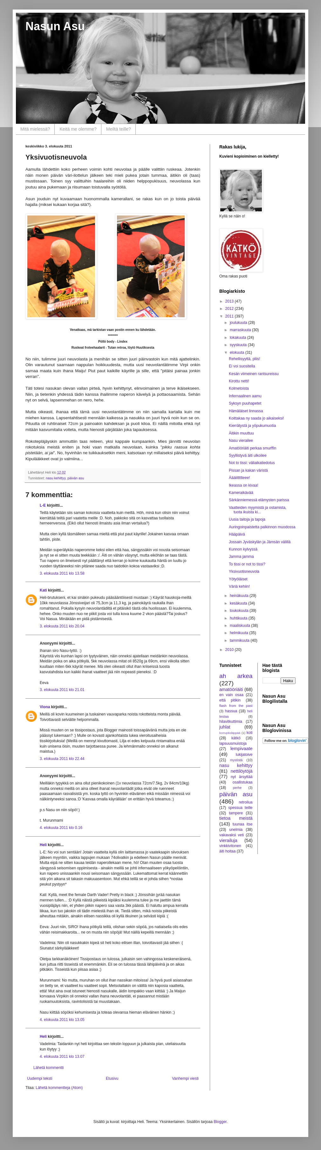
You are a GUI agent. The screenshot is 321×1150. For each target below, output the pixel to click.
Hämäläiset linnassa (246, 411)
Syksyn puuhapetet (245, 403)
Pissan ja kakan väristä (248, 470)
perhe (237, 788)
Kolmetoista (239, 388)
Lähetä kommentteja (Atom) (59, 1087)
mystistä (236, 760)
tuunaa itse (243, 824)
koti (250, 732)
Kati (43, 590)
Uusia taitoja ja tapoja (247, 519)
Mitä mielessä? (35, 129)
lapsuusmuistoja (233, 743)
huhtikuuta (239, 618)
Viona (45, 707)
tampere (236, 813)
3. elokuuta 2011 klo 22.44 (62, 758)
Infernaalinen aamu (245, 396)
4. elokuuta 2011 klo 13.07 (62, 1056)
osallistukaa (243, 782)
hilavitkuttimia (230, 721)
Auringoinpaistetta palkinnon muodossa (262, 527)
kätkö (236, 738)
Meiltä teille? (118, 129)
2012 (230, 308)
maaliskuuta (240, 625)
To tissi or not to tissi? (247, 564)
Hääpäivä (237, 534)
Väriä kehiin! (239, 586)
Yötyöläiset (238, 579)
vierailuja (228, 840)
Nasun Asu (55, 26)
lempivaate (241, 748)
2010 (230, 649)
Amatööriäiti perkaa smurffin (252, 448)
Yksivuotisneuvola (244, 571)
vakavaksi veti (231, 835)
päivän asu (75, 478)
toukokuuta (239, 610)
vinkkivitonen (230, 846)
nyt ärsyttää (241, 777)
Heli (43, 845)
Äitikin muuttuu (241, 433)
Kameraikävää (241, 492)
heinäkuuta (239, 595)
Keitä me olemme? (78, 129)
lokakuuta (238, 337)
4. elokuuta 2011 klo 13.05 (62, 1019)
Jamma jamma (241, 556)
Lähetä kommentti (48, 1067)
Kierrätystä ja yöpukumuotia (252, 425)
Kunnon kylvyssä (243, 549)
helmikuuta (239, 633)
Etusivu (112, 1078)
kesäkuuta (239, 603)
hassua (231, 711)
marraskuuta (241, 330)
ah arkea (236, 676)
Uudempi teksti (39, 1078)
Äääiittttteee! (239, 478)
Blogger (220, 1121)
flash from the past (236, 706)
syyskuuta (239, 345)
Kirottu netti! (239, 381)
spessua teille (240, 807)
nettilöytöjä (242, 771)
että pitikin (230, 700)
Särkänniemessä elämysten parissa (259, 500)
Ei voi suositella (242, 366)
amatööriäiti (231, 689)
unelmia (235, 829)
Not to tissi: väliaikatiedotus (252, 463)
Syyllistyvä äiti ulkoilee (248, 455)
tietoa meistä (236, 818)
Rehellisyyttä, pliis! (244, 359)
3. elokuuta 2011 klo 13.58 (62, 573)
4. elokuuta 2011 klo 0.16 (61, 827)
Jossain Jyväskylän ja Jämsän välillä (259, 542)
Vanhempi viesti (185, 1078)
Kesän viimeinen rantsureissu (254, 374)
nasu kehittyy (55, 478)
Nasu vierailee (241, 440)
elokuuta (237, 352)
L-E (43, 505)
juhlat (224, 726)
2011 (230, 316)
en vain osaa (231, 695)
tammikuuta (240, 640)
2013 (230, 301)
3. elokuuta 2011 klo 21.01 (62, 690)
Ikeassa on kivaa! (243, 485)
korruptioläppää (229, 733)
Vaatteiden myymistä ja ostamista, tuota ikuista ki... (257, 509)
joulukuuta (239, 322)
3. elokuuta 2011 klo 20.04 (62, 626)
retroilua (245, 802)
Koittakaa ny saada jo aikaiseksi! (256, 418)
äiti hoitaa (227, 851)
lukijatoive (244, 754)
